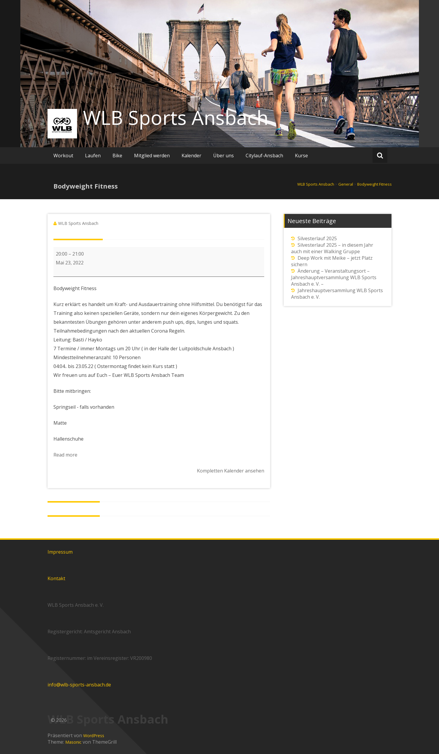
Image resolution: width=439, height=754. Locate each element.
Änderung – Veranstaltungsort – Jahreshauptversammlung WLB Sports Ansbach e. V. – (333, 277)
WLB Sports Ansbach (175, 117)
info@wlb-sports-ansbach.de (79, 684)
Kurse (301, 155)
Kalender (191, 155)
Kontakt (56, 578)
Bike (117, 155)
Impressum (60, 552)
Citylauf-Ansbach (264, 155)
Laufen (93, 155)
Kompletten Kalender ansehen (230, 470)
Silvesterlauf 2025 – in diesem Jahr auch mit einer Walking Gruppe (332, 248)
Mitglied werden (152, 155)
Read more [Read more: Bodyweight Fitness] (65, 455)
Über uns (223, 155)
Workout (63, 155)
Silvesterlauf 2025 (317, 238)
